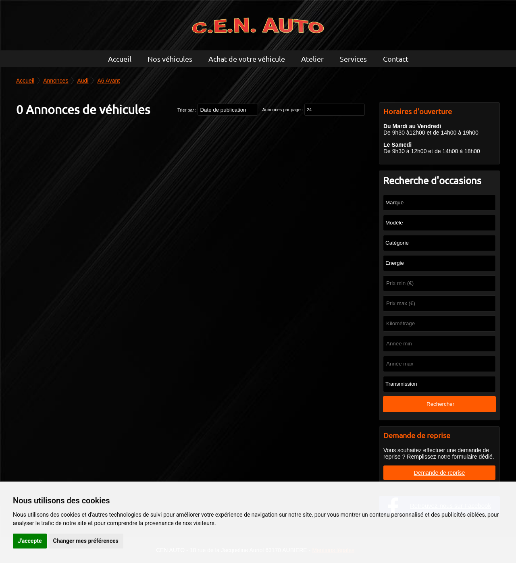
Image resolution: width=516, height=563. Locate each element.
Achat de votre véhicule (246, 58)
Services (353, 58)
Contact (395, 58)
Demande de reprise (439, 473)
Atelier (312, 58)
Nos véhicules (170, 58)
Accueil (119, 58)
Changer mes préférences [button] (86, 541)
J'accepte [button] (30, 541)
